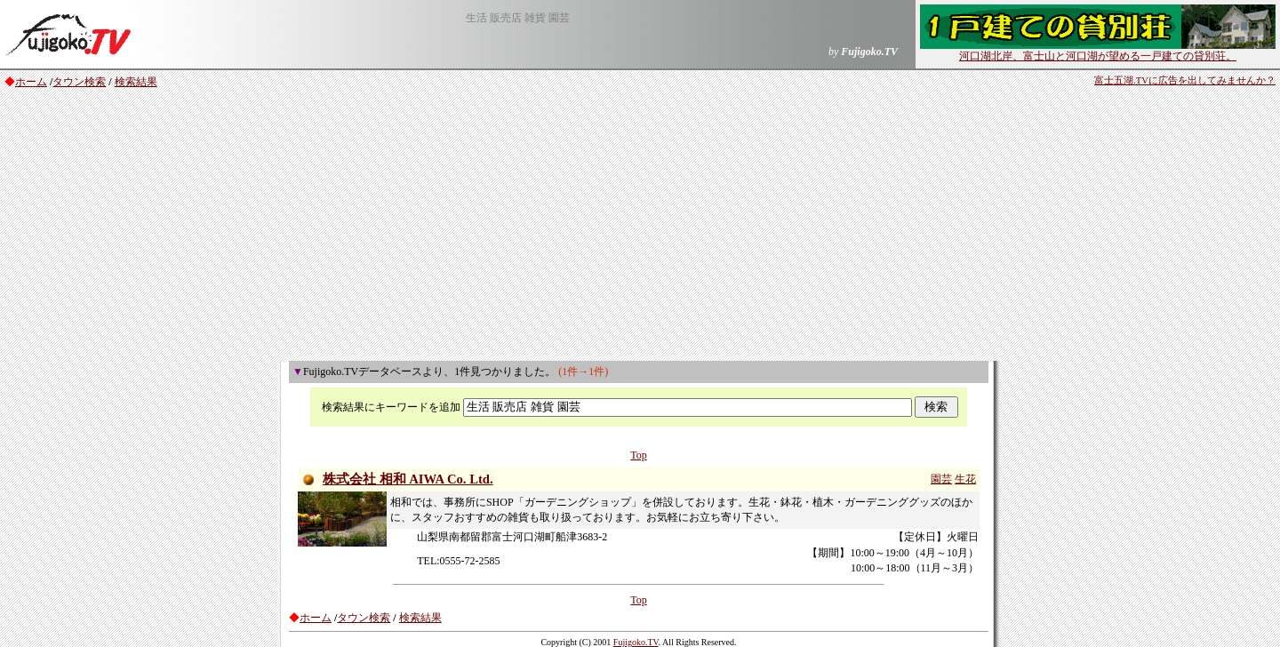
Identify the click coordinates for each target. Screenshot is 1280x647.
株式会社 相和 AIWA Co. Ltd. (408, 479)
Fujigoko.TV (636, 642)
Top (638, 455)
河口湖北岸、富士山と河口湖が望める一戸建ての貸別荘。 (1098, 50)
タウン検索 (79, 82)
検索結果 (136, 82)
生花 (965, 479)
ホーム (31, 82)
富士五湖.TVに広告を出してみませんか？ (1185, 80)
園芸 (941, 479)
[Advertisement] (640, 227)
